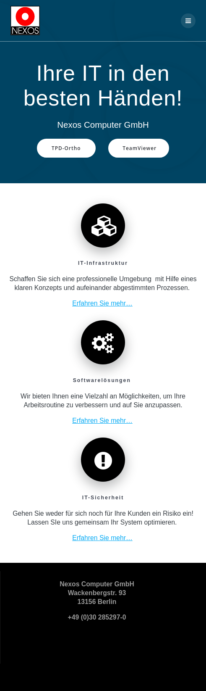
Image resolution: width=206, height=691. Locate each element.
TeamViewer (139, 148)
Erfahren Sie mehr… (102, 303)
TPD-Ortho (66, 148)
